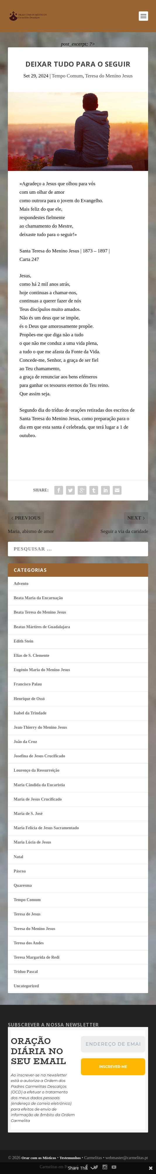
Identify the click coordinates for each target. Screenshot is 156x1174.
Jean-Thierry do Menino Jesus (40, 727)
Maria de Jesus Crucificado (38, 799)
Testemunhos (70, 1158)
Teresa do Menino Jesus (109, 76)
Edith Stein (23, 641)
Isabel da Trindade (30, 713)
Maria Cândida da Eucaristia (39, 785)
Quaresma (23, 885)
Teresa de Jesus (27, 914)
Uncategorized (26, 986)
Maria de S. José (28, 813)
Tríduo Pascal (26, 971)
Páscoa (20, 871)
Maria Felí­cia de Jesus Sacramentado (46, 828)
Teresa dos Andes (29, 943)
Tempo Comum (67, 76)
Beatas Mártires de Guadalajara (42, 627)
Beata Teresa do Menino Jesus (40, 612)
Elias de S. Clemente (31, 655)
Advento (21, 583)
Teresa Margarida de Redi (37, 957)
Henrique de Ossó (29, 699)
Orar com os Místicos (38, 1158)
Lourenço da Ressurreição (37, 770)
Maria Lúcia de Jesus (32, 842)
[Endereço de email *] (113, 1044)
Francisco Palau (28, 684)
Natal (18, 857)
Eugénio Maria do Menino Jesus (42, 670)
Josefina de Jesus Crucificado (39, 756)
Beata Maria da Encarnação (38, 598)
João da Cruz (25, 742)
